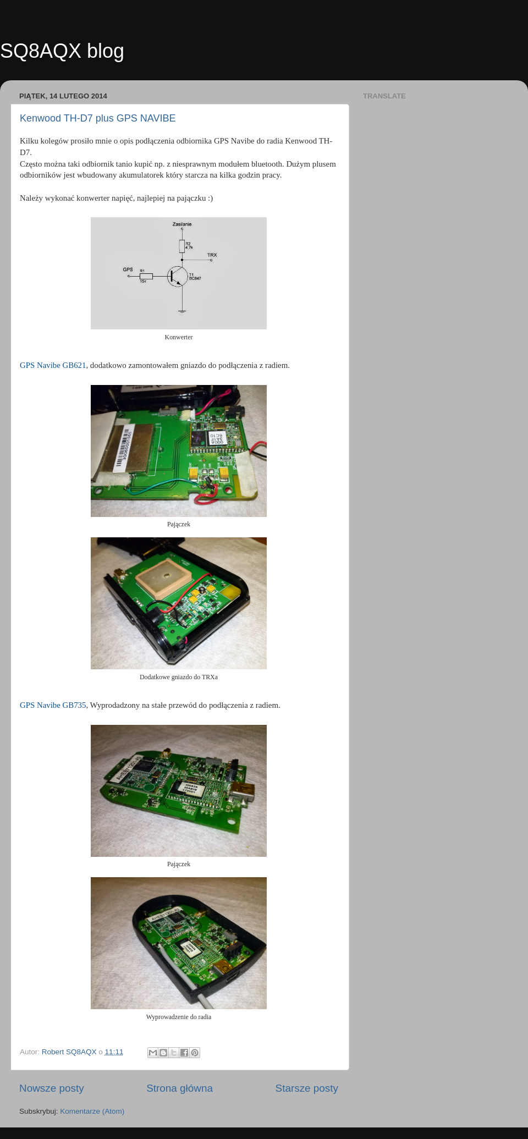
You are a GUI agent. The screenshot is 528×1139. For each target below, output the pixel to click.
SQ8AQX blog (62, 51)
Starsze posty (307, 1088)
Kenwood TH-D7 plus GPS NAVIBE (97, 118)
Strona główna (179, 1088)
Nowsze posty (51, 1088)
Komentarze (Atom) (92, 1111)
